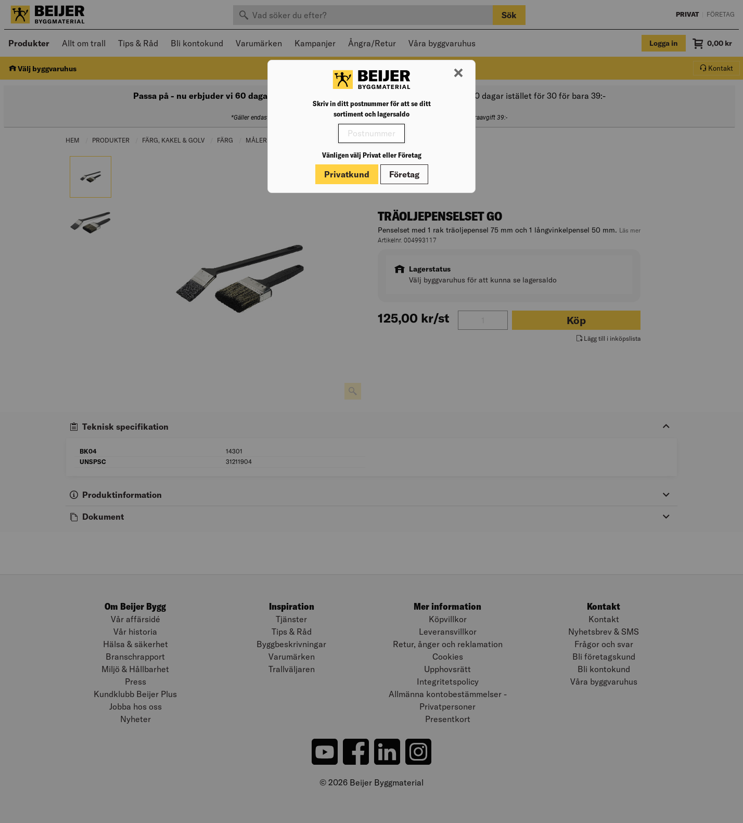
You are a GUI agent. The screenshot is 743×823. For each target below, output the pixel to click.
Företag (404, 174)
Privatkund (346, 174)
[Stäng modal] (458, 73)
